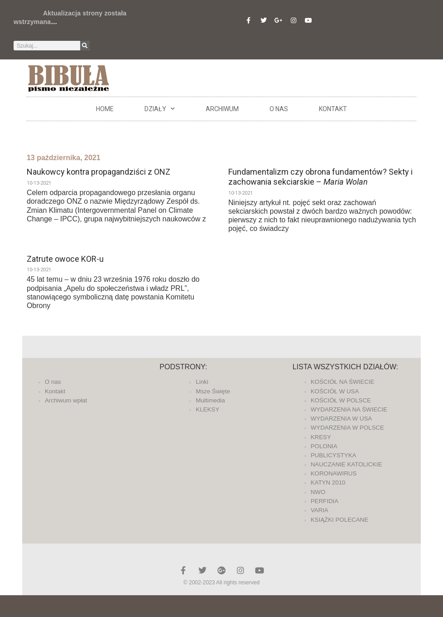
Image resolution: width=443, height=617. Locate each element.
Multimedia (210, 400)
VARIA (319, 510)
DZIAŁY (159, 109)
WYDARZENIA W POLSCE (347, 427)
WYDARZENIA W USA (341, 418)
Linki (202, 381)
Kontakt (333, 109)
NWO (318, 492)
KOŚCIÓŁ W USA (335, 391)
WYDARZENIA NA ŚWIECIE (349, 409)
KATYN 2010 (328, 482)
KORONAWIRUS (334, 473)
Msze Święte (213, 391)
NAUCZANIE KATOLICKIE (346, 464)
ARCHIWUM (222, 109)
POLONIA (324, 446)
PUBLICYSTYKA (333, 455)
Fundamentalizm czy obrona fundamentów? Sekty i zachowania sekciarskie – (320, 176)
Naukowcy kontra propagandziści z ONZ (98, 171)
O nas (279, 109)
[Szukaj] (85, 45)
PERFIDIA (324, 501)
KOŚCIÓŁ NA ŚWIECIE (343, 381)
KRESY (321, 437)
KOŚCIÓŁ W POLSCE (341, 400)
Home (105, 109)
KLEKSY (207, 409)
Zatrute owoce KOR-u (65, 259)
